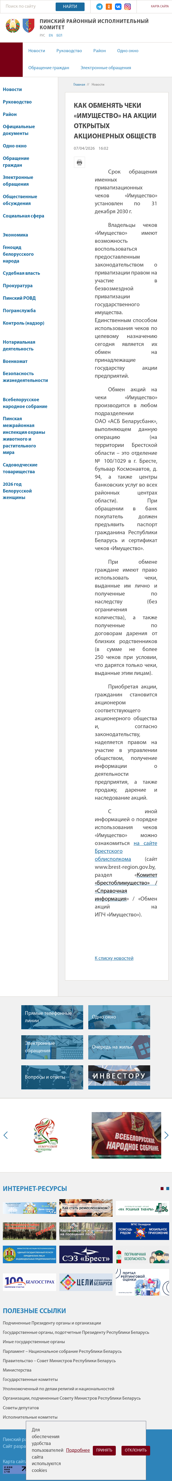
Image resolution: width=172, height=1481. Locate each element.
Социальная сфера (23, 219)
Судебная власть (21, 273)
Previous (6, 1135)
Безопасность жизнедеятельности (25, 380)
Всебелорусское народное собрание (25, 403)
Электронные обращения (106, 68)
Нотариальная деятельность (19, 346)
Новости (36, 51)
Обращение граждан (48, 68)
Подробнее (78, 1450)
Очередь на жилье (112, 1047)
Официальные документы (19, 130)
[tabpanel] (86, 1250)
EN (51, 35)
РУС (42, 35)
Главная (79, 84)
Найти (70, 7)
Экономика (18, 235)
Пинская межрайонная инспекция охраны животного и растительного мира (24, 436)
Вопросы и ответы (45, 1077)
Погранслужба (19, 311)
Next (165, 1135)
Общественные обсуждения (20, 200)
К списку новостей (114, 958)
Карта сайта (160, 6)
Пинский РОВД (19, 298)
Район (99, 51)
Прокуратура (20, 286)
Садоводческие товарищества (20, 468)
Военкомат (15, 361)
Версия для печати (79, 162)
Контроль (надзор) (23, 326)
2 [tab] (167, 1188)
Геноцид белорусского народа (18, 254)
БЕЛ (59, 35)
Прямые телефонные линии (48, 1017)
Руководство (69, 51)
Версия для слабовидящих (11, 60)
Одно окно (128, 51)
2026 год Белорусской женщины (17, 491)
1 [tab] (162, 1188)
